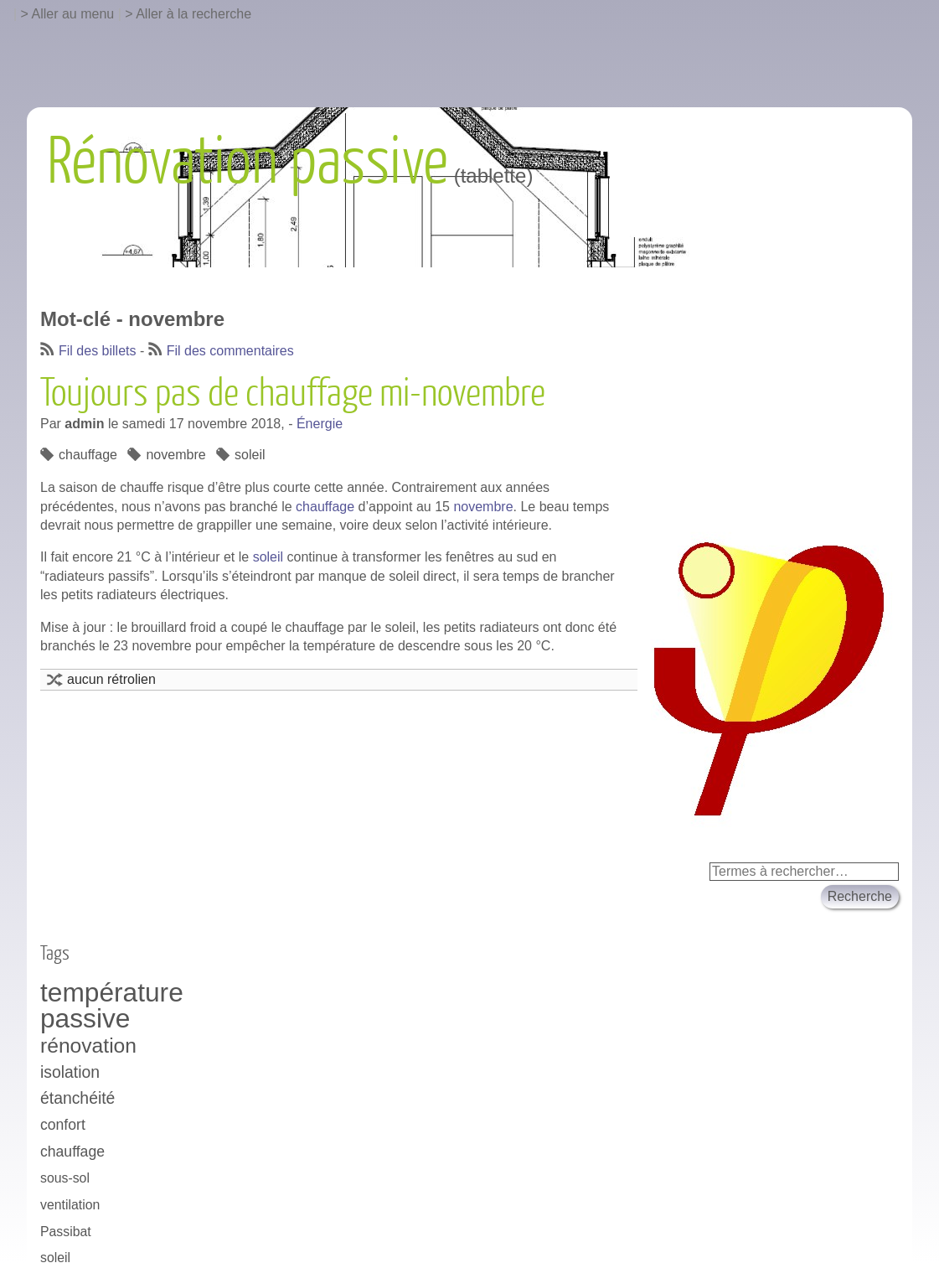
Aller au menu (73, 14)
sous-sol (65, 1178)
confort (62, 1124)
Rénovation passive (247, 162)
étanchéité (77, 1098)
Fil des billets (97, 351)
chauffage (88, 455)
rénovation (88, 1045)
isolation (70, 1072)
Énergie (320, 424)
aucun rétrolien (111, 679)
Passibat (65, 1231)
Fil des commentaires (230, 351)
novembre (175, 455)
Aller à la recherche (193, 14)
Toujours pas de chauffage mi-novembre (292, 394)
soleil (250, 455)
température (111, 993)
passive (85, 1019)
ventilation (70, 1205)
